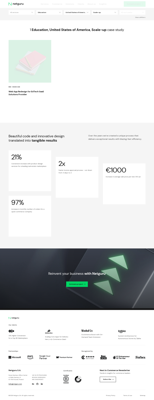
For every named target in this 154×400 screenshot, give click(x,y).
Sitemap (142, 395)
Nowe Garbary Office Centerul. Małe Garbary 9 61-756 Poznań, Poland (18, 377)
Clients (81, 4)
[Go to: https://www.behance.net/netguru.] (33, 384)
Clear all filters (140, 17)
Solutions (70, 4)
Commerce (57, 4)
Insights (102, 4)
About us (91, 4)
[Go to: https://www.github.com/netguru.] (37, 384)
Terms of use (127, 395)
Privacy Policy (110, 395)
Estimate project (135, 4)
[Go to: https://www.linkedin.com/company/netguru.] (41, 384)
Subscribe (108, 379)
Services (45, 4)
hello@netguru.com (15, 384)
